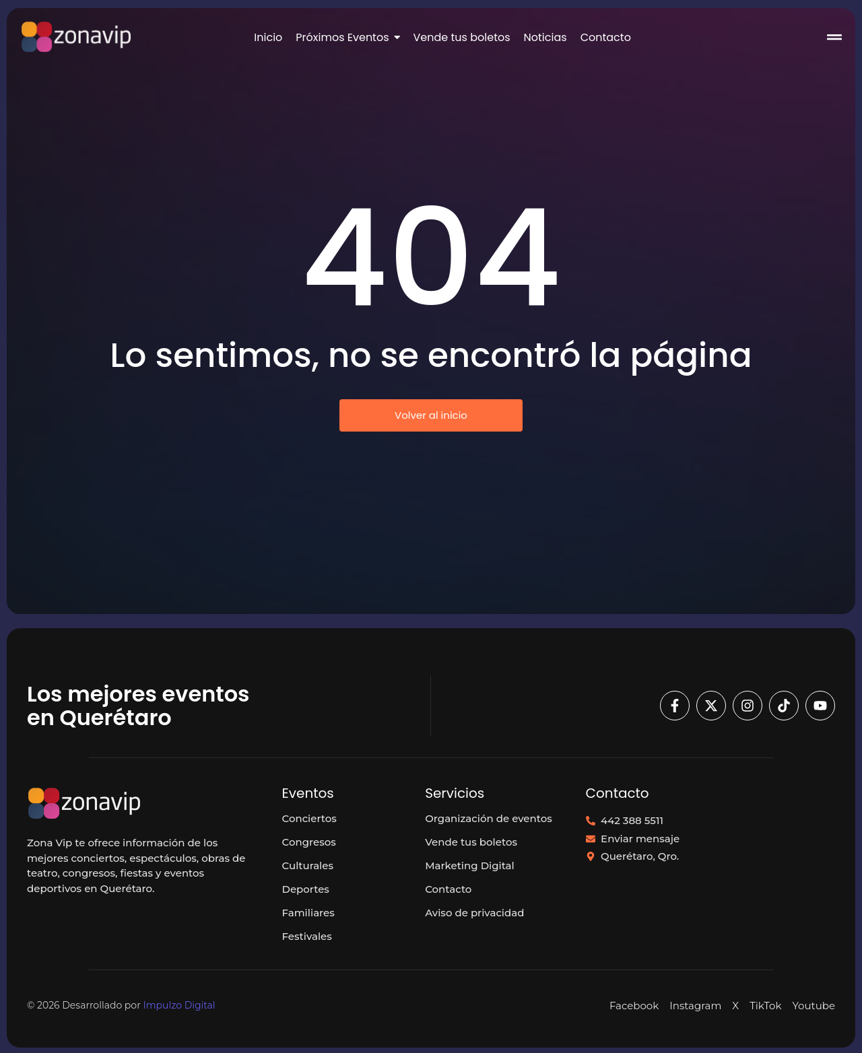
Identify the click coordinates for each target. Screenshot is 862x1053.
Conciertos (309, 818)
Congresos (309, 842)
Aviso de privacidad (474, 912)
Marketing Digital (470, 865)
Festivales (307, 936)
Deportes (305, 889)
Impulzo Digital (179, 1005)
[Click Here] (834, 39)
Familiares (308, 912)
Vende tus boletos (471, 842)
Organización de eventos (488, 818)
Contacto (448, 889)
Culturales (307, 865)
